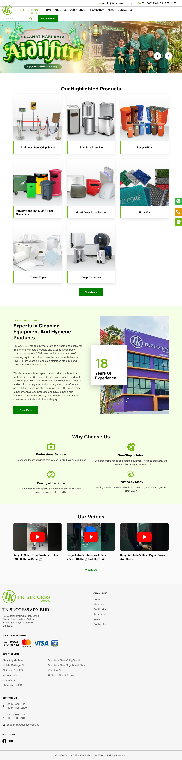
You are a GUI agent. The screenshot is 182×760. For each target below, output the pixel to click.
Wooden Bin (55, 670)
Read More (26, 410)
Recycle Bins (10, 675)
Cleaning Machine (12, 660)
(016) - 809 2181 (16, 718)
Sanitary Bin (9, 680)
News (111, 9)
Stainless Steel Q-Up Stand (64, 660)
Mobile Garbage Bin (13, 665)
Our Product (78, 9)
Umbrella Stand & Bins (61, 675)
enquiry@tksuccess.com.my (117, 3)
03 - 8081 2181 (150, 3)
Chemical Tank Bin (13, 685)
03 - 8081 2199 (168, 3)
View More (91, 292)
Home (47, 9)
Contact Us (125, 9)
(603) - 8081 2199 (17, 707)
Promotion (97, 9)
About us (61, 9)
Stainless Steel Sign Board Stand (67, 665)
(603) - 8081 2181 (16, 704)
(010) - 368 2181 (16, 714)
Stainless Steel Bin (13, 670)
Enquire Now (48, 18)
